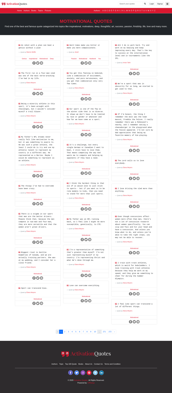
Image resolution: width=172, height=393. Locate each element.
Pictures (48, 11)
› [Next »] (114, 332)
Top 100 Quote (71, 364)
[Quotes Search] (130, 4)
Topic (61, 364)
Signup (160, 4)
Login (152, 4)
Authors (27, 11)
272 (110, 332)
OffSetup (91, 383)
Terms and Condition (112, 364)
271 (104, 332)
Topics (40, 11)
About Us (88, 364)
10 (95, 332)
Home (20, 10)
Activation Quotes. (81, 380)
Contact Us (98, 364)
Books (33, 11)
